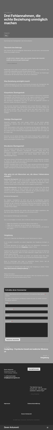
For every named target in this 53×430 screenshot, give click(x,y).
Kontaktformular (34, 369)
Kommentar (8, 321)
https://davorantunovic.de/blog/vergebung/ (16, 268)
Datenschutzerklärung (34, 403)
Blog (6, 35)
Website (7, 315)
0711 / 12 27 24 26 (10, 376)
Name (7, 303)
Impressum (7, 403)
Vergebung (24, 247)
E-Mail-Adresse (9, 309)
